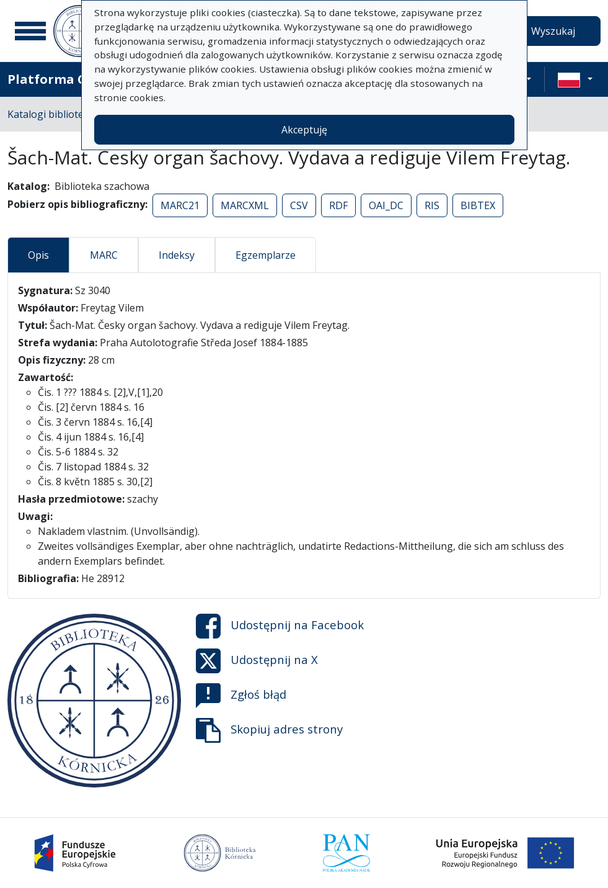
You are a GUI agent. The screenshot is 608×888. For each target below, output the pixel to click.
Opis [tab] (38, 255)
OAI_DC (386, 205)
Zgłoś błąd (241, 695)
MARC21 (180, 205)
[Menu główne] (30, 31)
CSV (299, 205)
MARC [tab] (104, 255)
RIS (432, 205)
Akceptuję (304, 130)
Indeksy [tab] (177, 255)
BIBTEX (477, 205)
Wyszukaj (553, 31)
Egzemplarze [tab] (266, 255)
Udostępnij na (280, 626)
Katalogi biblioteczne (56, 114)
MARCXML (245, 205)
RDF (338, 205)
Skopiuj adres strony (269, 730)
